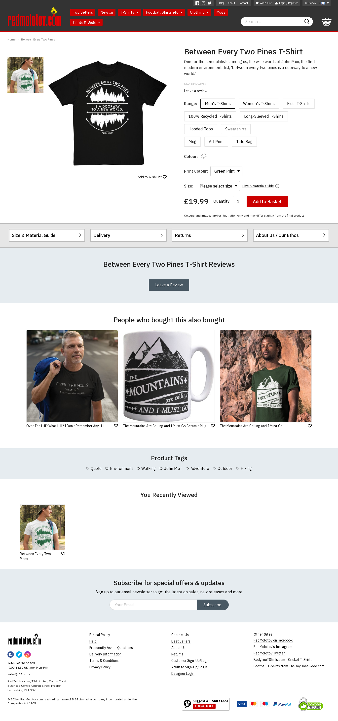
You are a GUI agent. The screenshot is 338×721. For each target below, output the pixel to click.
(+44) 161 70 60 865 (21, 663)
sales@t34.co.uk (18, 674)
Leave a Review (169, 284)
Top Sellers (83, 12)
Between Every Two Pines (38, 39)
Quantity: (221, 201)
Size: (188, 186)
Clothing (199, 12)
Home (11, 39)
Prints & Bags (86, 22)
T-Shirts (129, 12)
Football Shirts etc (164, 12)
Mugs (220, 12)
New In (106, 12)
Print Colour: (196, 171)
